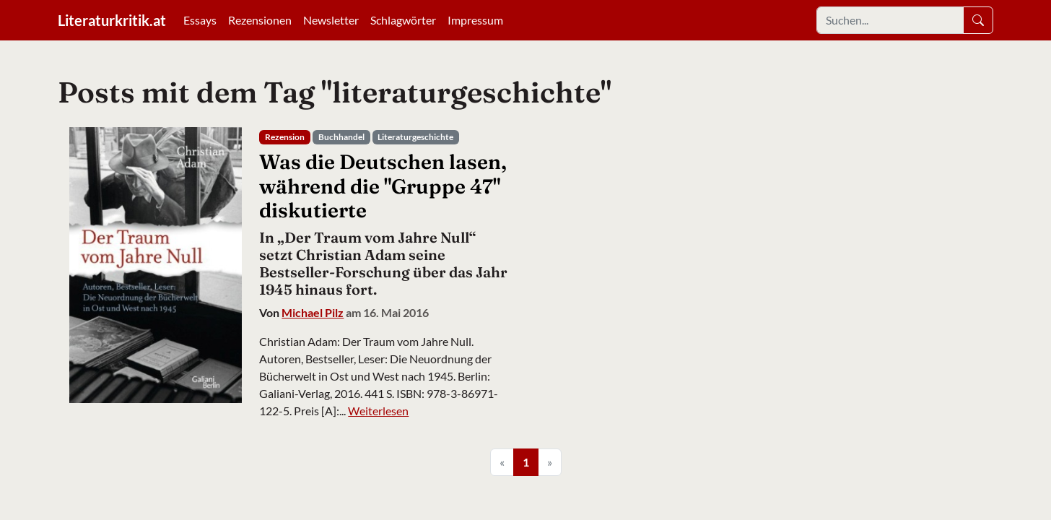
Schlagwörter (403, 20)
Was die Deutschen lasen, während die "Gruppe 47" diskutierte (383, 186)
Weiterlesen (378, 410)
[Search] (890, 20)
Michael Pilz (313, 312)
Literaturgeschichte (415, 136)
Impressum (475, 20)
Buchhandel (341, 136)
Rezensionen (260, 20)
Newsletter (331, 20)
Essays (200, 20)
